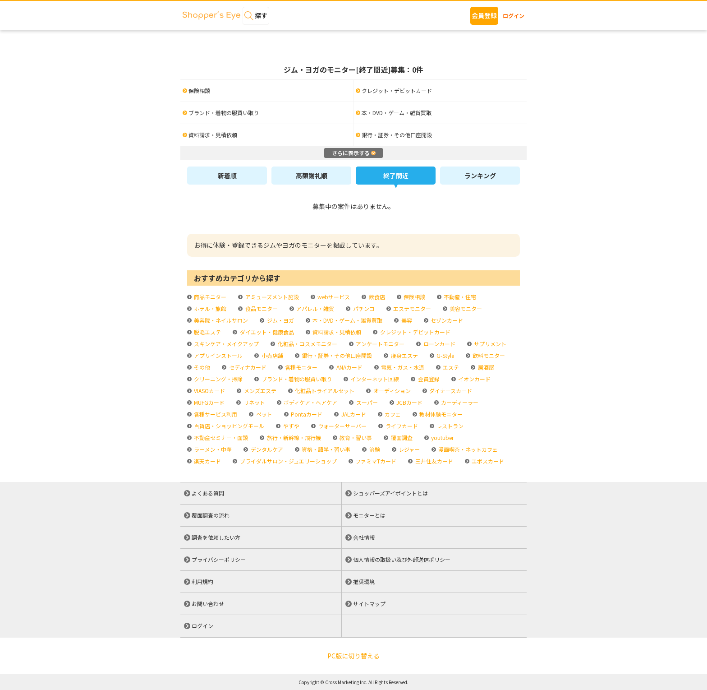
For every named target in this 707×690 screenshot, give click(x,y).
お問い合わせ (208, 603)
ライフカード (401, 426)
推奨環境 (364, 581)
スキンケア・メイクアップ (226, 343)
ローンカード (438, 343)
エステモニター (411, 308)
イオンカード (474, 379)
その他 (201, 367)
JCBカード (408, 402)
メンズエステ (259, 390)
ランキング (480, 175)
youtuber (442, 437)
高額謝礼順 (311, 175)
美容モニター (465, 308)
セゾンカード (446, 320)
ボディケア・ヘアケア (309, 402)
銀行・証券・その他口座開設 (336, 355)
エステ (450, 367)
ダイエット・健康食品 (266, 332)
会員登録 (484, 15)
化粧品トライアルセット (324, 390)
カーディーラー (459, 402)
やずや (290, 426)
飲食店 (376, 297)
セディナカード (247, 367)
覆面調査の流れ (211, 515)
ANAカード (349, 367)
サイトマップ (369, 603)
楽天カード (207, 461)
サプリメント (489, 343)
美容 (406, 320)
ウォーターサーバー (342, 426)
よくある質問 (208, 493)
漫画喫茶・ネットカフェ (467, 449)
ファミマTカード (375, 461)
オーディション (391, 390)
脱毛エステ (207, 332)
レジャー (408, 449)
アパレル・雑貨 (314, 308)
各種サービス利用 (215, 414)
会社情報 (364, 537)
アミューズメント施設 (271, 297)
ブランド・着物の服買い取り (296, 379)
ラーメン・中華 (212, 449)
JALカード (353, 414)
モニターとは (369, 515)
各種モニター (300, 367)
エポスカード (487, 461)
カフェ (392, 414)
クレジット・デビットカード (414, 332)
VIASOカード (209, 390)
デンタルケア (266, 449)
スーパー (366, 402)
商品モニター (209, 297)
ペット (263, 414)
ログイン (513, 15)
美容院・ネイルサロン (220, 320)
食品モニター (261, 308)
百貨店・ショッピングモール (228, 426)
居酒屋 (485, 367)
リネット (253, 402)
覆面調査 (401, 437)
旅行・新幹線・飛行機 (293, 437)
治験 (374, 449)
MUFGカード (209, 402)
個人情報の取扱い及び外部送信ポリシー (401, 559)
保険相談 (413, 297)
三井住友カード (433, 461)
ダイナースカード (450, 390)
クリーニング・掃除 (218, 379)
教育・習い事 (355, 437)
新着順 (227, 175)
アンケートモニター (379, 343)
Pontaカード (305, 414)
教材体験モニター (440, 414)
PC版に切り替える (353, 655)
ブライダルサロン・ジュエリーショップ (288, 461)
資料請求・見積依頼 (336, 332)
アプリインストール (218, 355)
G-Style (444, 355)
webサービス (333, 297)
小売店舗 (271, 355)
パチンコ (363, 308)
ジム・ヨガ (280, 320)
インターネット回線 (374, 379)
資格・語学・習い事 (325, 449)
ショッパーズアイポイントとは (390, 493)
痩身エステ (404, 355)
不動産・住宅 (459, 297)
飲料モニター (488, 355)
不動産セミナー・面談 (220, 437)
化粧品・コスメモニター (306, 343)
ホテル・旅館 (209, 308)
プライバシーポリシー (219, 559)
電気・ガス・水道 (402, 367)
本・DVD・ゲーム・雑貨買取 (346, 320)
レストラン (449, 426)
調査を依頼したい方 (216, 537)
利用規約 (202, 581)
